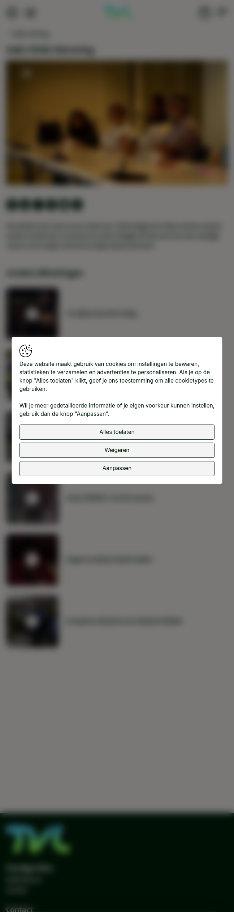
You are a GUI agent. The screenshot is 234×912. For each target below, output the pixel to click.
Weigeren (117, 450)
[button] (118, 124)
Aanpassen (117, 468)
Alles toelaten (116, 431)
